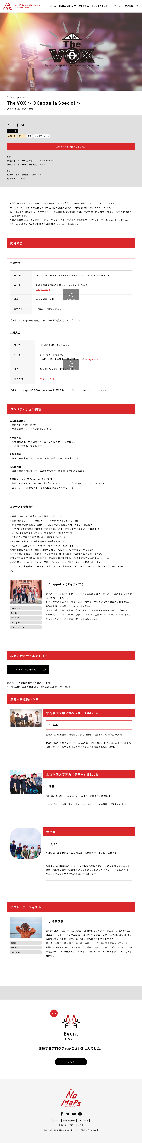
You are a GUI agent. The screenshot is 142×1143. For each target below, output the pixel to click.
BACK (71, 1061)
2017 (71, 1125)
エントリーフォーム (26, 669)
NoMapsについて (67, 6)
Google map (43, 289)
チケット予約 (47, 378)
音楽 (29, 136)
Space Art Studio (16, 178)
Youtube (15, 617)
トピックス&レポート (101, 6)
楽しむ (21, 136)
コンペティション (42, 136)
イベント (12, 131)
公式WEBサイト (18, 627)
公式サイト (16, 943)
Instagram (16, 622)
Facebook (15, 608)
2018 (78, 1125)
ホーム (53, 6)
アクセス (129, 6)
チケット (118, 6)
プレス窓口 (83, 1120)
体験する (12, 136)
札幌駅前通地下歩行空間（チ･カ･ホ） (25, 174)
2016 (63, 1125)
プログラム (84, 6)
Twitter (14, 613)
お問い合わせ (69, 1120)
